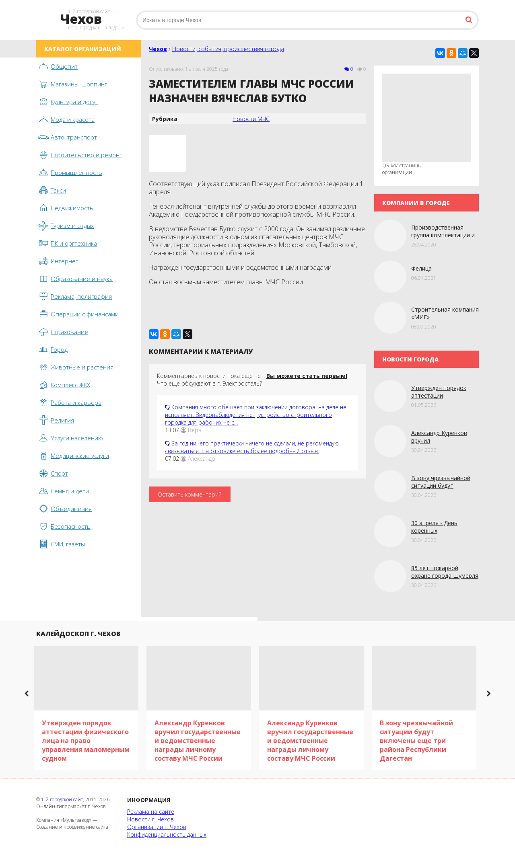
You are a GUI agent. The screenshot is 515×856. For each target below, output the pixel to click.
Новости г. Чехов (150, 819)
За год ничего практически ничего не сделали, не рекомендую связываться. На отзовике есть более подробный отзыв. (252, 447)
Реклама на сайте (150, 811)
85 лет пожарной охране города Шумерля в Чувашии (444, 575)
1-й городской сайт (62, 799)
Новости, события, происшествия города (228, 49)
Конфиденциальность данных (166, 834)
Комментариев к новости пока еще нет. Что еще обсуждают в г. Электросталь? (252, 379)
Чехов (158, 49)
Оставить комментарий (190, 494)
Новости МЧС (251, 119)
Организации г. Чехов (156, 827)
